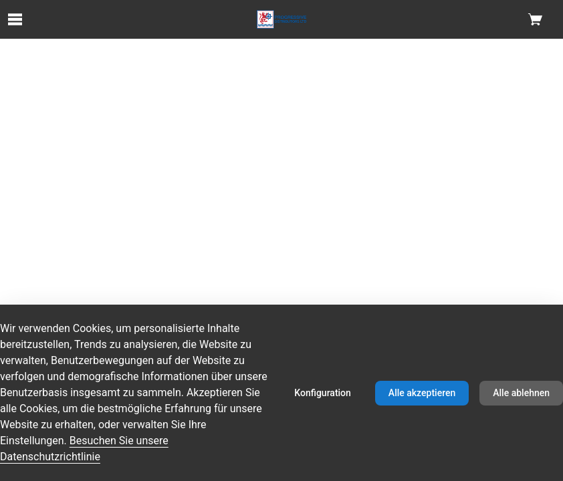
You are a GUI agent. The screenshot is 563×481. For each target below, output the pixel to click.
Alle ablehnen (521, 392)
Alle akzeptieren (421, 392)
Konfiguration (322, 392)
